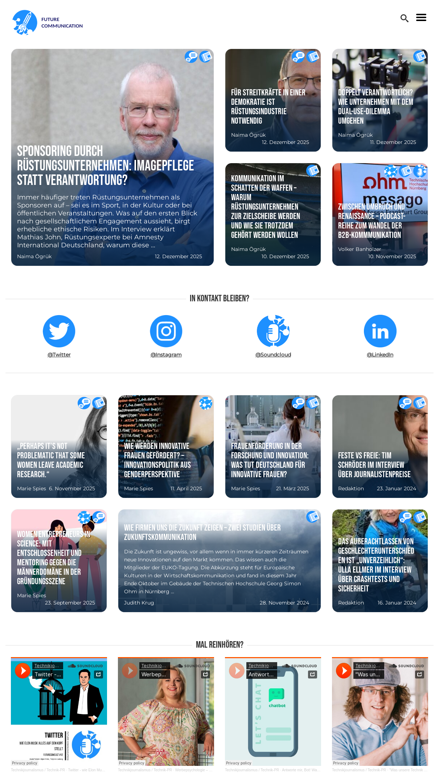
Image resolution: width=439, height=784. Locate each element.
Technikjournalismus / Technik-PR (38, 770)
